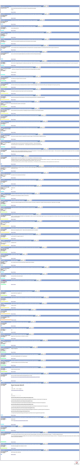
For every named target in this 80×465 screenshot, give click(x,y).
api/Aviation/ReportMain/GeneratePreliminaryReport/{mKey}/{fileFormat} (23, 408)
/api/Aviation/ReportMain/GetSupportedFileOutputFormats (21, 413)
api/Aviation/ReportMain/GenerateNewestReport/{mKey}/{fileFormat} (22, 404)
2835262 (4, 247)
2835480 (4, 432)
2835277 (4, 134)
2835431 (4, 382)
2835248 (4, 193)
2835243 (4, 179)
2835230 (4, 45)
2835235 (4, 67)
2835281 (4, 297)
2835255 (4, 234)
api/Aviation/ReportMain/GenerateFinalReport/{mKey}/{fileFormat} (21, 401)
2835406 (4, 367)
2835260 (4, 240)
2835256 (4, 76)
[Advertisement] (19, 2)
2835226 (4, 32)
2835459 (4, 426)
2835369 (4, 373)
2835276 (4, 108)
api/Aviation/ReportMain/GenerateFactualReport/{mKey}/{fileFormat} (22, 397)
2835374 (4, 347)
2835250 (4, 200)
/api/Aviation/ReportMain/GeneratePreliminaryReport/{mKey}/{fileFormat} (24, 409)
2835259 (4, 95)
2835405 (4, 360)
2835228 (4, 39)
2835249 (4, 254)
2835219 (4, 6)
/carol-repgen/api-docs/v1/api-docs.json (17, 390)
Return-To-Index (13, 18)
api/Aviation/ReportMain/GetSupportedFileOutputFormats (20, 411)
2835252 (4, 207)
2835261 (4, 101)
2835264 (4, 260)
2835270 (4, 280)
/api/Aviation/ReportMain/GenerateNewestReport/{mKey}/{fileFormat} (23, 406)
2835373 (4, 340)
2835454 (4, 417)
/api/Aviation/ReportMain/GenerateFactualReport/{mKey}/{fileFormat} (23, 399)
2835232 (4, 127)
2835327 (4, 315)
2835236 (4, 121)
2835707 (4, 450)
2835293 (4, 309)
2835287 (4, 303)
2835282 (4, 115)
